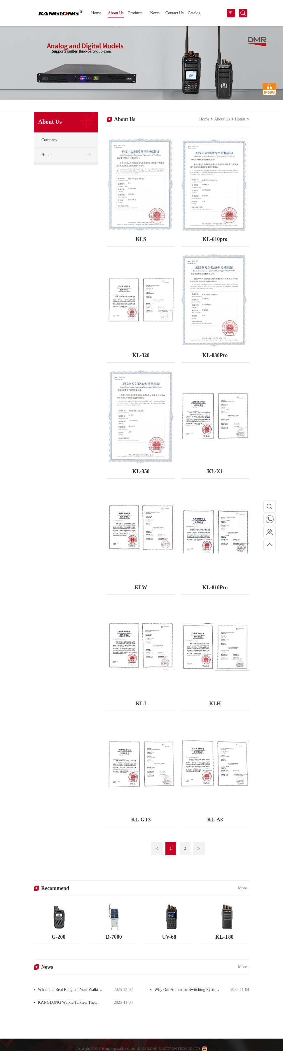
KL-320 (140, 355)
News (155, 13)
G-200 (58, 937)
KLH (215, 704)
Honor (240, 119)
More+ (243, 888)
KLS (141, 239)
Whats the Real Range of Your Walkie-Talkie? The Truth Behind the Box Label (68, 990)
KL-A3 (215, 820)
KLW (141, 587)
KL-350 (140, 471)
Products (135, 13)
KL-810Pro (215, 587)
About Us (116, 13)
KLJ (141, 704)
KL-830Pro (215, 355)
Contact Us (174, 13)
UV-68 (169, 937)
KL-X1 (215, 471)
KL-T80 (224, 937)
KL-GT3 (141, 820)
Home (96, 13)
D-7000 (114, 937)
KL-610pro (215, 239)
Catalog (194, 13)
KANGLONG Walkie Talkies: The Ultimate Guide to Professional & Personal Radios (64, 1003)
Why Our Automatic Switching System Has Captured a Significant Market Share (184, 990)
